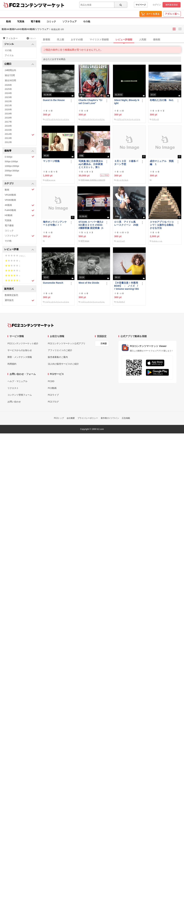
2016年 (8, 126)
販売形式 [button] (19, 289)
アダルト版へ (172, 13)
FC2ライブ (53, 395)
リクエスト (13, 388)
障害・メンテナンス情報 (19, 357)
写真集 (20, 21)
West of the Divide (89, 282)
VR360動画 (10, 200)
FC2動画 (52, 388)
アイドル (9, 55)
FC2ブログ (53, 401)
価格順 (156, 39)
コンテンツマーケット (42, 5)
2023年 (8, 97)
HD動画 (19, 215)
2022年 (8, 101)
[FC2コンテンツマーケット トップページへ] (30, 325)
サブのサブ (120, 302)
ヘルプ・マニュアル (17, 381)
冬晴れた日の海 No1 (161, 100)
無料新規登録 (171, 5)
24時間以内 (10, 70)
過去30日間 (10, 80)
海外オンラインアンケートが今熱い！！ (55, 223)
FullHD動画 (19, 210)
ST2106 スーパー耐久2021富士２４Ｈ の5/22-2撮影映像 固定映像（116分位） (91, 224)
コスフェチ (120, 241)
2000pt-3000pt (12, 170)
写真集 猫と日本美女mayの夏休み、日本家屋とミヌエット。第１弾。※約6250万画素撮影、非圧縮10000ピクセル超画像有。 (91, 164)
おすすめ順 (77, 39)
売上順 (60, 39)
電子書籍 (35, 21)
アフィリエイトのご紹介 (60, 350)
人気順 (142, 39)
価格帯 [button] (19, 151)
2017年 (8, 122)
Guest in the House (54, 100)
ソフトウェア (69, 21)
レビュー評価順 (124, 39)
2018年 (8, 117)
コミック (51, 21)
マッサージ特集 (51, 161)
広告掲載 (126, 418)
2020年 (8, 109)
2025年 (8, 89)
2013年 (8, 138)
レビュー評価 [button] (19, 249)
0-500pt (19, 156)
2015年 (8, 130)
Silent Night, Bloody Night (126, 102)
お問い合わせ (14, 401)
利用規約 (11, 364)
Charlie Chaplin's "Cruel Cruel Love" (90, 102)
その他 (86, 21)
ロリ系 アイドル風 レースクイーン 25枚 (126, 223)
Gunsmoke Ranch (53, 282)
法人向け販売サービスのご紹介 (63, 364)
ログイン (157, 5)
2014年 (19, 134)
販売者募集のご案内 (58, 357)
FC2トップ (59, 418)
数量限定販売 (11, 295)
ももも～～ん (157, 241)
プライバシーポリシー (88, 418)
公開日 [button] (19, 64)
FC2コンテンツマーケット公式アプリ (66, 343)
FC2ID (51, 381)
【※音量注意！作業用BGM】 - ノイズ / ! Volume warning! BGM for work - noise (126, 285)
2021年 (8, 105)
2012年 (8, 142)
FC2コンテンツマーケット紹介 (22, 343)
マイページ (141, 5)
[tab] (113, 39)
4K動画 (19, 205)
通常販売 (19, 300)
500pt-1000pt (11, 161)
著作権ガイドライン (110, 418)
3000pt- (8, 175)
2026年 (8, 85)
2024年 (8, 93)
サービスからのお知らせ (19, 350)
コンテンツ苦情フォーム (19, 395)
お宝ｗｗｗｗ (50, 180)
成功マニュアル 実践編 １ (162, 162)
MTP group (85, 241)
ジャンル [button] (19, 44)
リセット (31, 38)
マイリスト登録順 (99, 39)
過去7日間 (10, 75)
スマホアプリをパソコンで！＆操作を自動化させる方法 (162, 224)
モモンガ (155, 119)
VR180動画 (10, 195)
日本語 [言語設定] (104, 343)
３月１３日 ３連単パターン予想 (126, 162)
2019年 (8, 113)
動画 (8, 21)
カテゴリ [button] (19, 183)
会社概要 (71, 418)
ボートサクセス (122, 180)
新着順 (46, 39)
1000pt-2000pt (12, 166)
